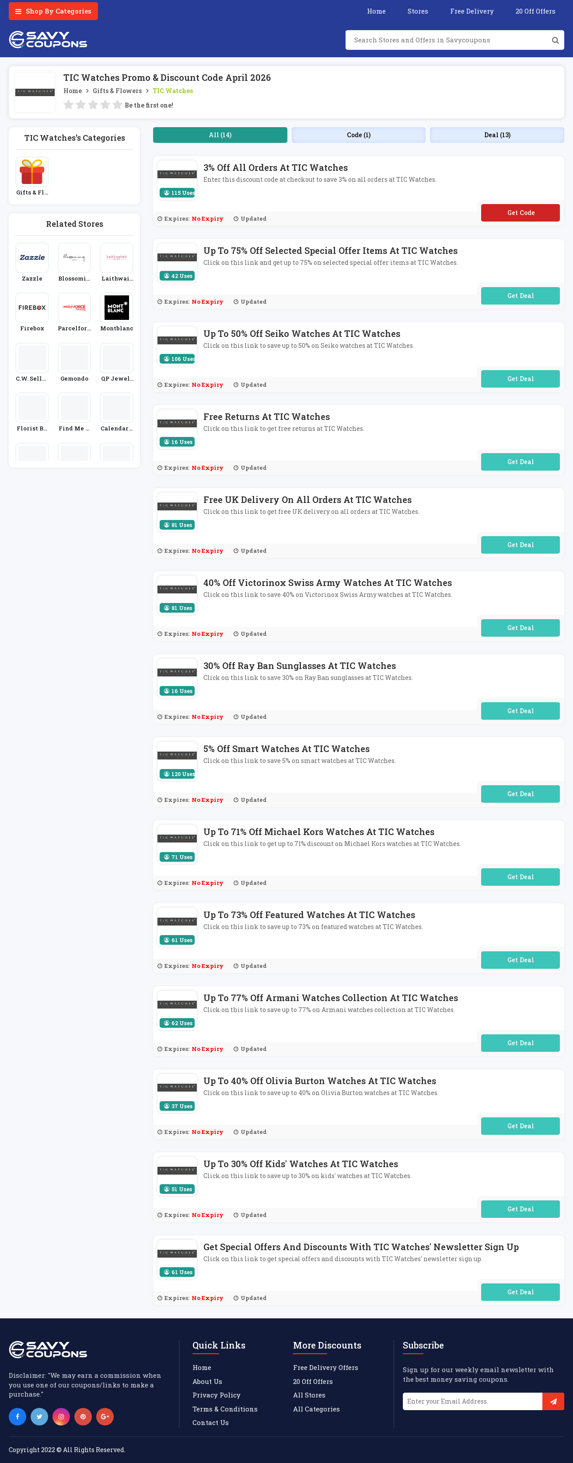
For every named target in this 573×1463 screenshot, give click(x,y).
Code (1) (358, 135)
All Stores (309, 1394)
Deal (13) (497, 135)
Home (376, 11)
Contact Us (210, 1422)
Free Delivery (472, 11)
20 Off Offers (536, 11)
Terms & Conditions (225, 1408)
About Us (207, 1381)
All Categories (316, 1408)
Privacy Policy (216, 1394)
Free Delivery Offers (325, 1367)
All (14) (220, 135)
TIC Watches (173, 91)
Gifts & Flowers (117, 91)
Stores (418, 11)
